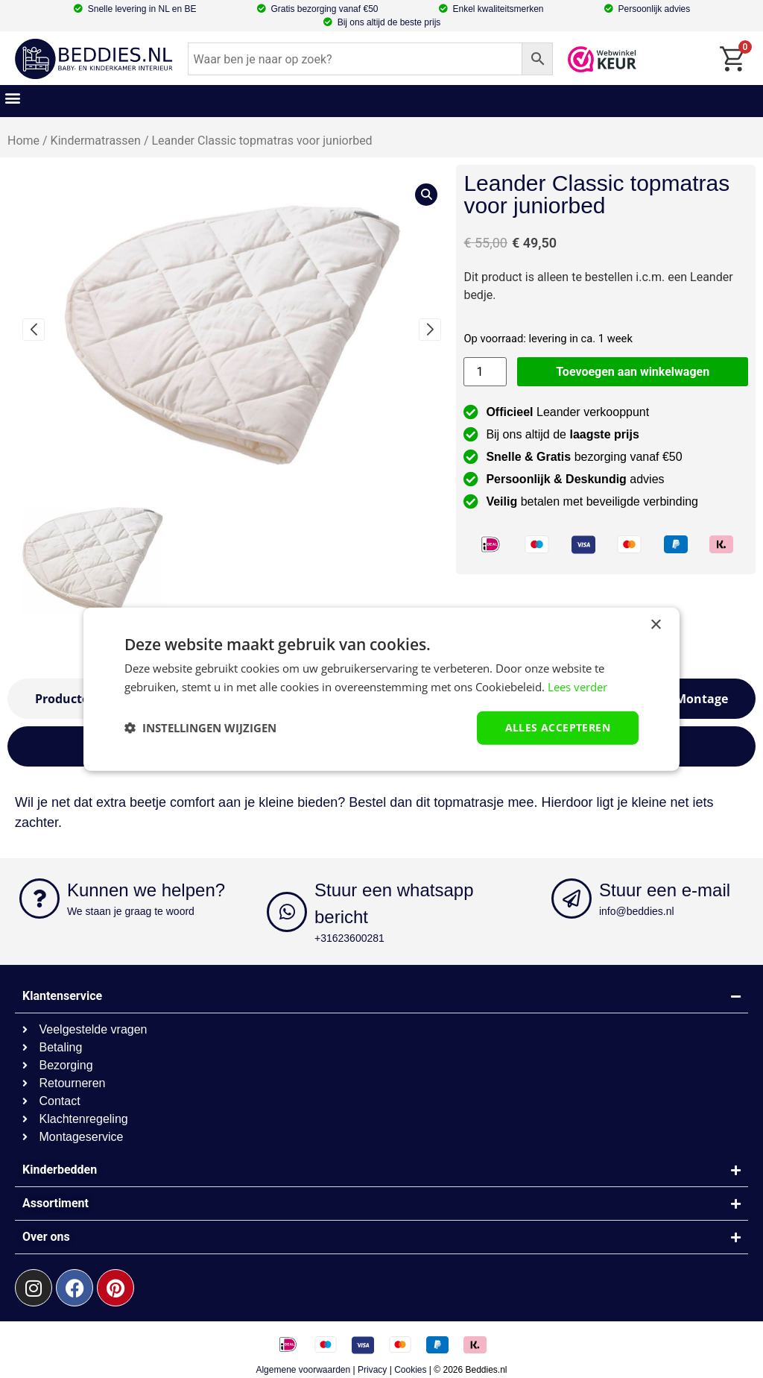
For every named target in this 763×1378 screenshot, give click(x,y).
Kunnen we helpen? (146, 890)
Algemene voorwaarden (303, 1370)
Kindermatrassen (96, 140)
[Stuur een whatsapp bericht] (287, 912)
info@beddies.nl (636, 911)
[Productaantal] (485, 371)
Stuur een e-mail (664, 890)
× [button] (655, 625)
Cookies (410, 1370)
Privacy (372, 1370)
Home (23, 140)
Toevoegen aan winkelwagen (632, 372)
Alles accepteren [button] (557, 727)
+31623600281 (349, 938)
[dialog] (381, 689)
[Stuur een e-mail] (571, 898)
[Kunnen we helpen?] (39, 898)
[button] (12, 97)
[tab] (702, 699)
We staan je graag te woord (130, 911)
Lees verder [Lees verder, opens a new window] (577, 686)
